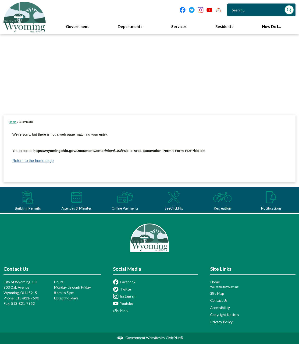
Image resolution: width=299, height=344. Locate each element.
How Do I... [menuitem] (271, 26)
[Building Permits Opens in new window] (28, 200)
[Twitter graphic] (192, 10)
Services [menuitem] (179, 26)
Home (12, 122)
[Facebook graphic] (182, 10)
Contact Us (219, 300)
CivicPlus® (174, 338)
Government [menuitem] (77, 26)
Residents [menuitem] (224, 26)
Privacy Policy (221, 322)
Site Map (217, 293)
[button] (289, 9)
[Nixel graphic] (218, 10)
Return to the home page (33, 161)
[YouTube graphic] (209, 10)
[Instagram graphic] (200, 10)
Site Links (220, 269)
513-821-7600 (27, 298)
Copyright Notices (224, 314)
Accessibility (220, 307)
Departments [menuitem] (130, 26)
